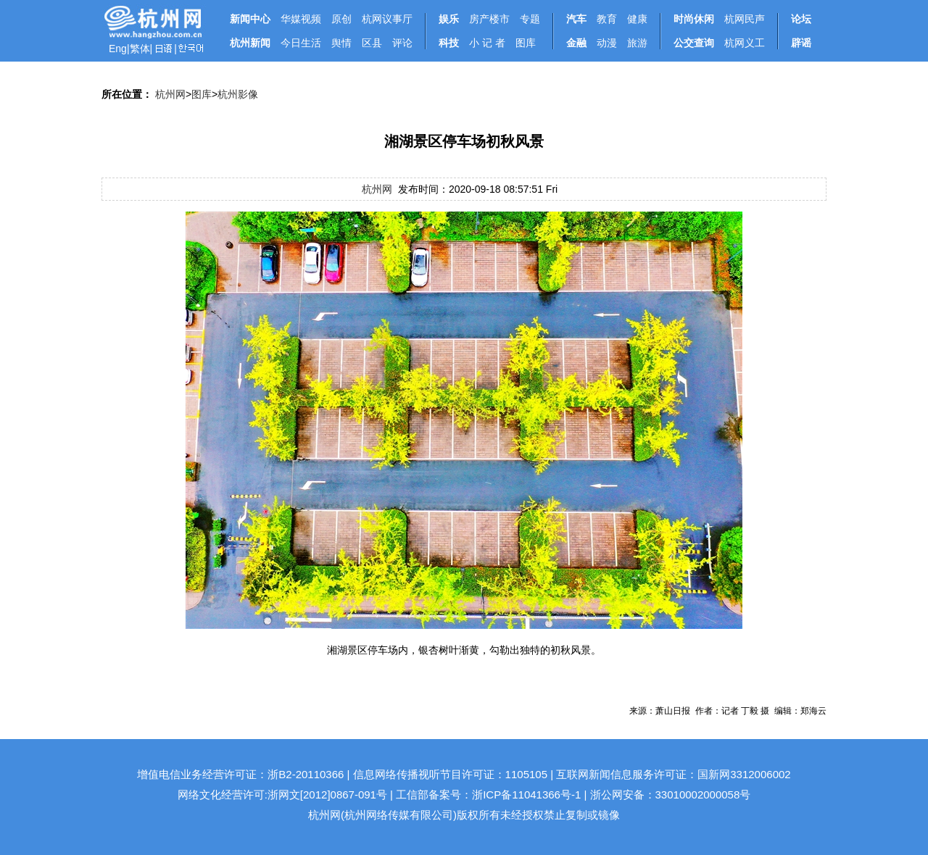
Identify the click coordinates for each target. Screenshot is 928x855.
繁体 (140, 48)
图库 (525, 43)
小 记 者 (487, 43)
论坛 (801, 19)
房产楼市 (489, 19)
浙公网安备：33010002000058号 (670, 794)
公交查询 (694, 43)
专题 (530, 19)
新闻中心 (250, 19)
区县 (372, 43)
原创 (341, 19)
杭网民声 (744, 19)
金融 (576, 43)
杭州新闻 (250, 43)
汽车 (576, 19)
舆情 (341, 43)
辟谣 (801, 43)
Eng (118, 48)
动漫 (607, 43)
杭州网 (170, 94)
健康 (637, 19)
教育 (607, 19)
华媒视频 (301, 19)
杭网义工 (744, 43)
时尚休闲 (694, 19)
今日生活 (301, 43)
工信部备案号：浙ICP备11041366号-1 (488, 794)
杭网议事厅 (387, 19)
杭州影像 (238, 94)
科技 (449, 43)
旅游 (637, 43)
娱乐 (449, 19)
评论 (402, 43)
